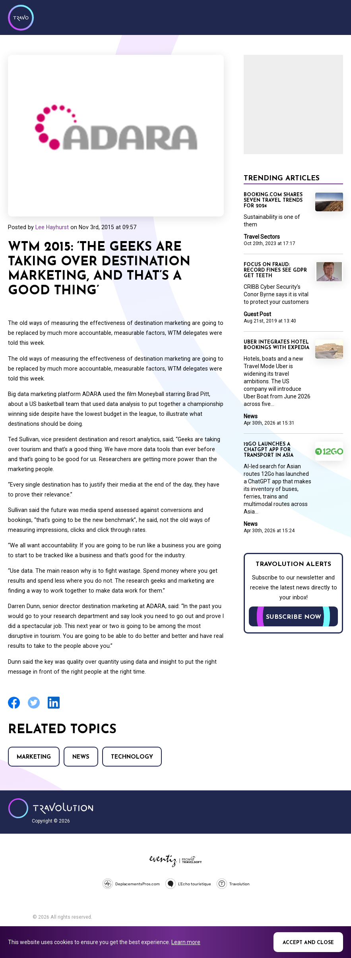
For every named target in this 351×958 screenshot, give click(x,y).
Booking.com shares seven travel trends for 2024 (273, 201)
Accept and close (308, 943)
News (80, 757)
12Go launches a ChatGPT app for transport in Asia (268, 450)
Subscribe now (293, 617)
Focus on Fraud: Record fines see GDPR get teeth (275, 270)
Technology (132, 757)
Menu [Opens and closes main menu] (335, 17)
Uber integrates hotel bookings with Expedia (276, 345)
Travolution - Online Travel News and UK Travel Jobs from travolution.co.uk (50, 808)
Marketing (34, 757)
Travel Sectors (262, 236)
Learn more (185, 942)
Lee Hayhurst (52, 227)
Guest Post (257, 314)
